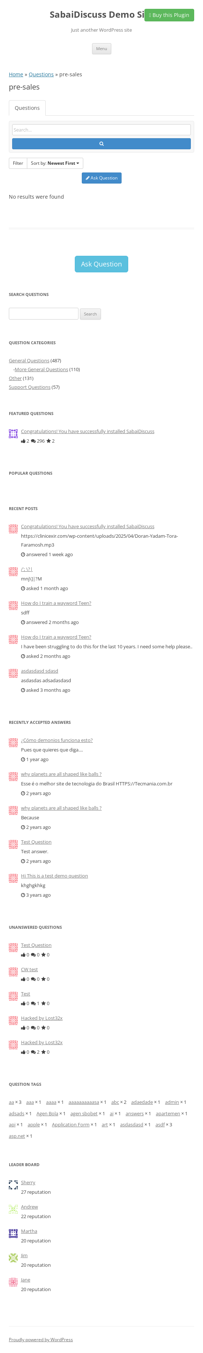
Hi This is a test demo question (54, 875)
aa (11, 1102)
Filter (18, 163)
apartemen (168, 1113)
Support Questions (29, 387)
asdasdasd (131, 1124)
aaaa (51, 1102)
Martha (29, 1231)
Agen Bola (47, 1113)
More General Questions (41, 369)
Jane (25, 1279)
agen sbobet (84, 1113)
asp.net (17, 1136)
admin (172, 1102)
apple (34, 1124)
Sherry (28, 1182)
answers (135, 1113)
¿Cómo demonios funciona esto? (57, 740)
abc (115, 1102)
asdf (160, 1124)
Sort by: (55, 163)
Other (15, 378)
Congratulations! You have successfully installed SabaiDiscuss (87, 431)
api (12, 1124)
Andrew (29, 1206)
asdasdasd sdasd (39, 670)
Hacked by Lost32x (42, 1018)
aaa (30, 1102)
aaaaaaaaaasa (84, 1102)
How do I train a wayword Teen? (56, 603)
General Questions (29, 360)
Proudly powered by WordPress (41, 1339)
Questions (41, 74)
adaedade (142, 1102)
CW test (29, 969)
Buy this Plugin (169, 14)
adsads (16, 1113)
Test (25, 993)
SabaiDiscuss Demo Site (101, 14)
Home (16, 74)
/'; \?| (27, 569)
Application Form (71, 1124)
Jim (24, 1255)
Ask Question (102, 178)
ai (111, 1113)
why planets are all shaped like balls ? (61, 774)
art (105, 1124)
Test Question (36, 841)
